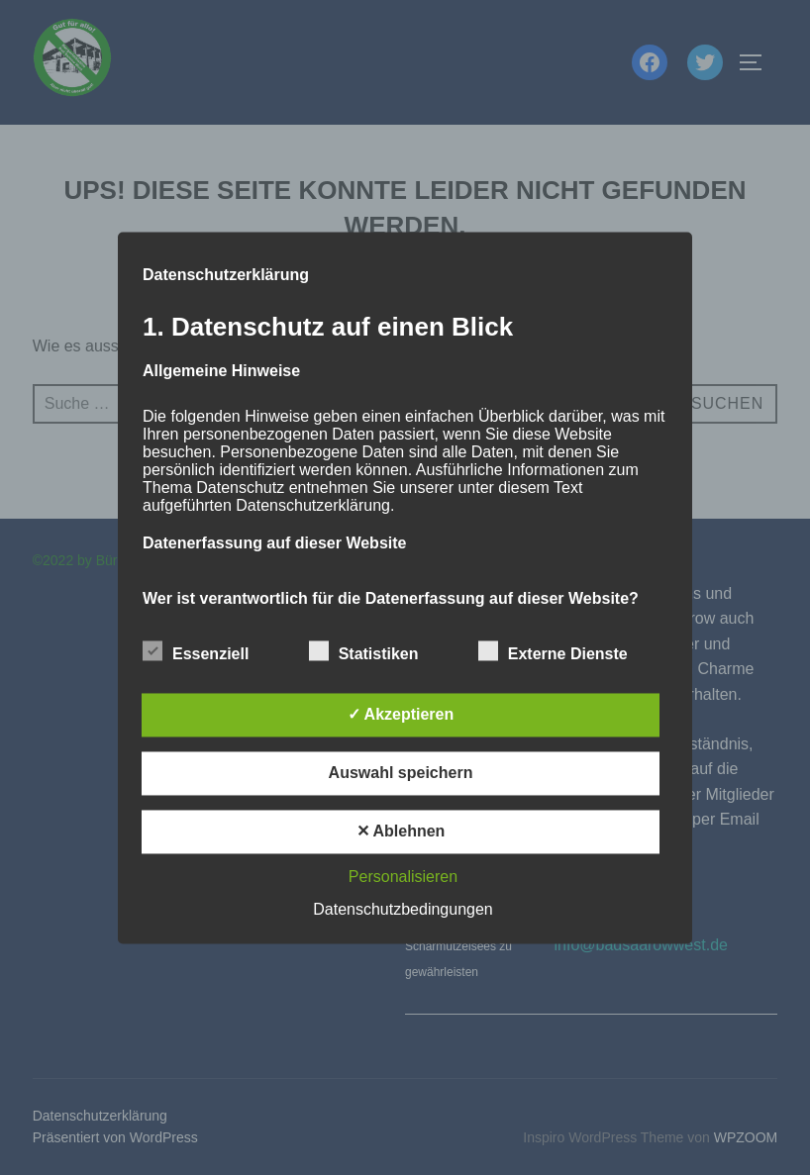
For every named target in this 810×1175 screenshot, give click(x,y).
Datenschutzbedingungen (402, 909)
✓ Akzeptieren (401, 714)
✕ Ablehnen (401, 831)
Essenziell (196, 650)
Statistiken (364, 650)
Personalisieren (403, 876)
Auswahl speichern (401, 772)
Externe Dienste (553, 650)
